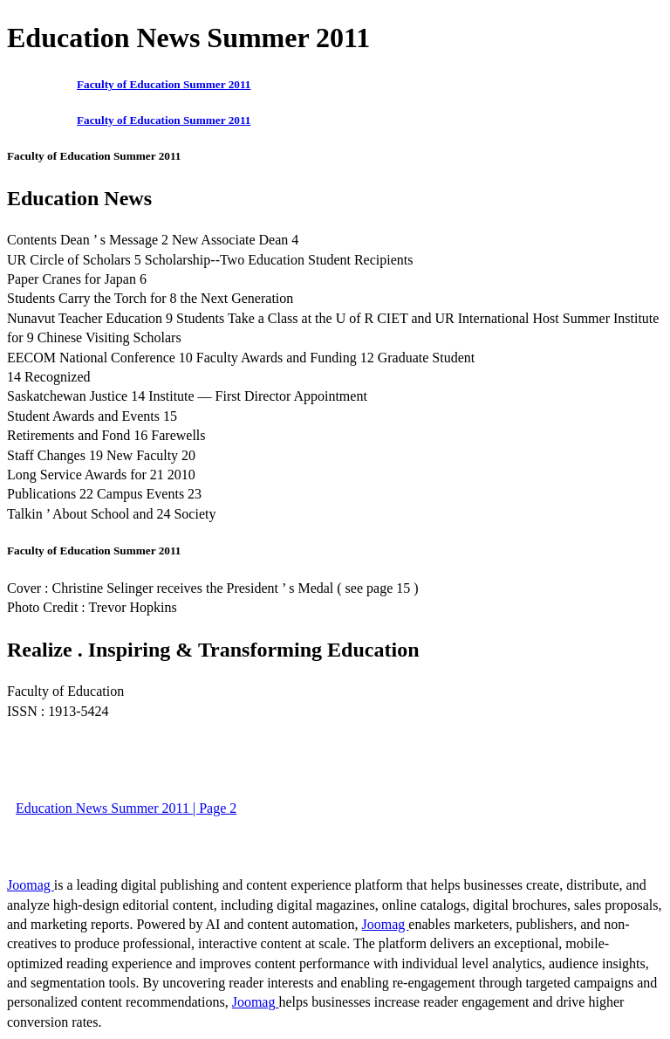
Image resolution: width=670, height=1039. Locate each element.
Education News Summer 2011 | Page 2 (126, 808)
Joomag (30, 884)
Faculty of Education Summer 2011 (163, 84)
